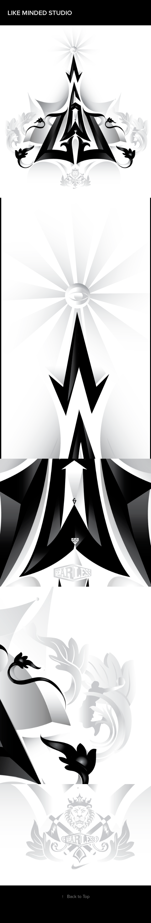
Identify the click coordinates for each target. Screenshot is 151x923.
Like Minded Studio (40, 12)
